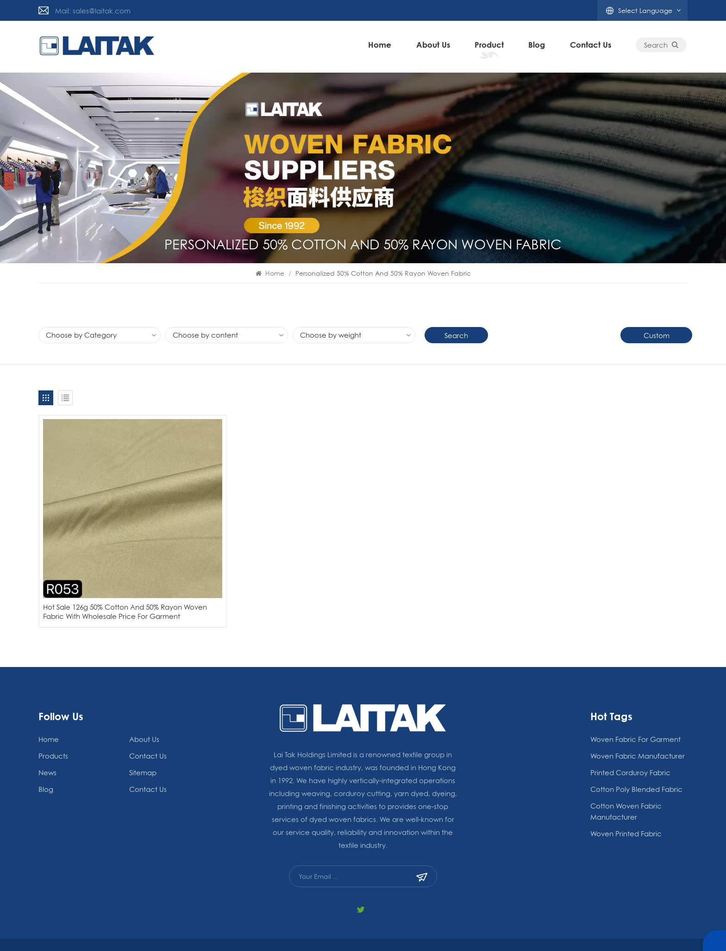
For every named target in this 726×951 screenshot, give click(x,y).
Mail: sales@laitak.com (93, 10)
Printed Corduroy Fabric (630, 747)
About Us (434, 46)
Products (53, 730)
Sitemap (142, 747)
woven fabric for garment (635, 714)
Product (490, 46)
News (47, 747)
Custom (657, 335)
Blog (543, 932)
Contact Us (591, 46)
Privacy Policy (456, 932)
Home (381, 46)
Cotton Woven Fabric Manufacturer (626, 786)
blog (538, 46)
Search (662, 47)
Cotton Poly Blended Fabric (636, 764)
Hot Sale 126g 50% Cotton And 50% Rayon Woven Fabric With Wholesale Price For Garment (112, 581)
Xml (490, 932)
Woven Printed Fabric (626, 808)
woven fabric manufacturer (637, 730)
